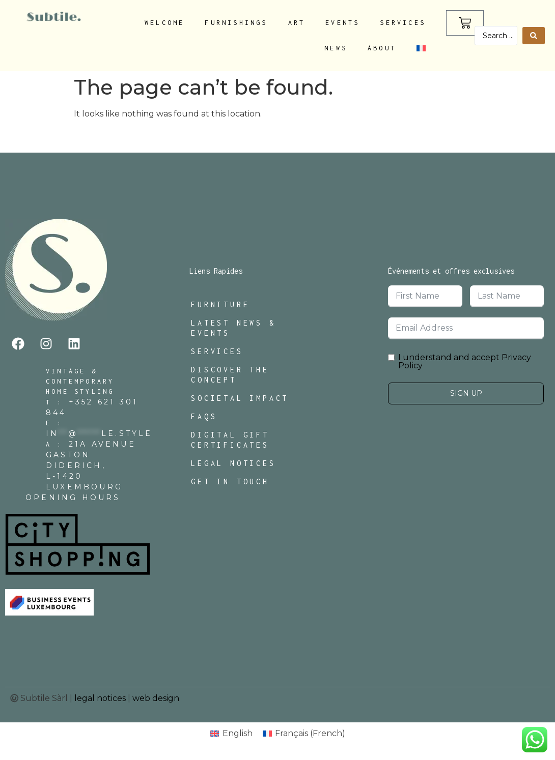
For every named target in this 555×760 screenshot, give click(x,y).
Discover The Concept (230, 374)
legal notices (100, 698)
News (335, 48)
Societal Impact (240, 398)
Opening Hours (73, 497)
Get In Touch (230, 481)
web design (155, 698)
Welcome (164, 22)
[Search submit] (533, 35)
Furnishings (236, 22)
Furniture (220, 304)
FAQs (204, 416)
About (382, 48)
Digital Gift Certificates (230, 439)
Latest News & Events (233, 327)
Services (403, 22)
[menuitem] (421, 48)
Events (342, 22)
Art (297, 22)
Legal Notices (233, 463)
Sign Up (466, 393)
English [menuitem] (238, 733)
